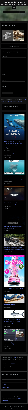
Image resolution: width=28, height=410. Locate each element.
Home (3, 378)
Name (4, 74)
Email (4, 80)
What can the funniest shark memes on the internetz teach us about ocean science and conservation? (14, 177)
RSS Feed (14, 357)
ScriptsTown (20, 408)
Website (4, 86)
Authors (4, 384)
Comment (5, 56)
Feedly (13, 363)
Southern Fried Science (14, 2)
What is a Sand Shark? (10, 304)
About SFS (5, 381)
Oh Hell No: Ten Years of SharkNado (13, 288)
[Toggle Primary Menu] (14, 7)
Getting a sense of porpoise (11, 154)
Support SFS (5, 387)
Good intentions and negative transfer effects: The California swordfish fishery (12, 321)
